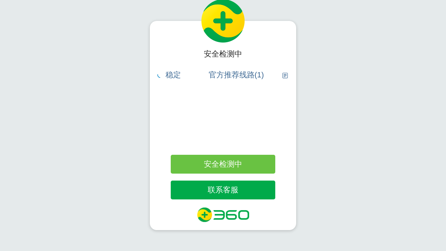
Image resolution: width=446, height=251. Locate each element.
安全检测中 (223, 164)
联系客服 (223, 189)
